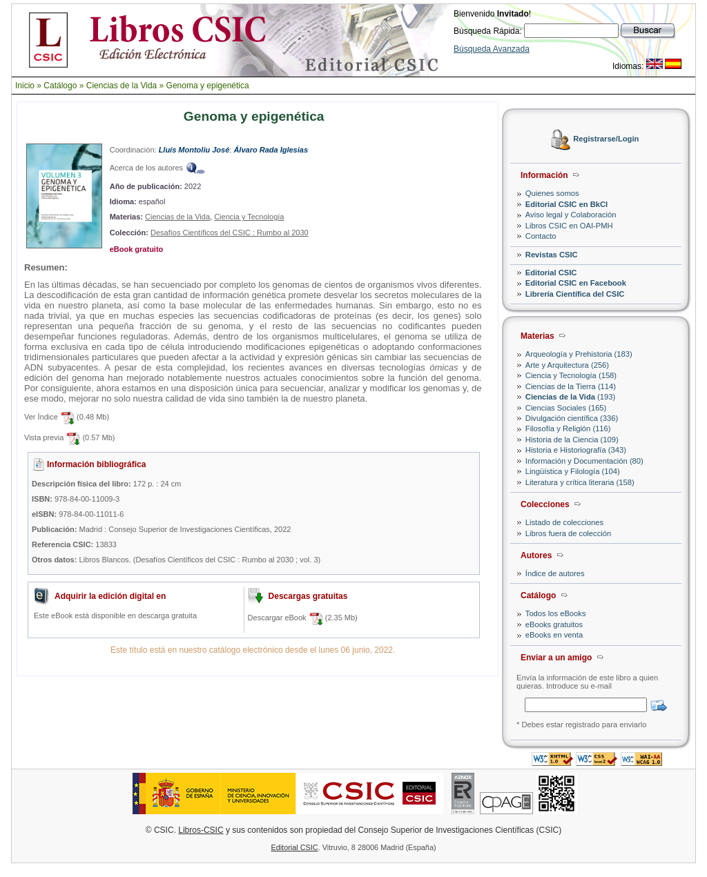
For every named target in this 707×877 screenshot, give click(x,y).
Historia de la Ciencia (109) (572, 439)
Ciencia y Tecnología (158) (571, 375)
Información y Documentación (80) (584, 461)
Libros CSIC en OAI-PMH (569, 225)
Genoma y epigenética (207, 85)
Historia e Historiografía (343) (575, 450)
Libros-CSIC (200, 830)
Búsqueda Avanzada (492, 49)
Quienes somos (552, 193)
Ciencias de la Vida (121, 85)
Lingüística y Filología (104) (572, 471)
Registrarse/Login (606, 139)
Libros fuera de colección (568, 533)
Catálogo (60, 85)
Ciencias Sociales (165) (566, 408)
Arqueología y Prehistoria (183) (578, 354)
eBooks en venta (554, 635)
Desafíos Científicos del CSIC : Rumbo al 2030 (230, 232)
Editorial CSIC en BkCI (566, 204)
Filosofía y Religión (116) (568, 428)
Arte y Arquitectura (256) (567, 365)
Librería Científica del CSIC (575, 294)
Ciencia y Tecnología (249, 217)
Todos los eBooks (555, 613)
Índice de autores (555, 573)
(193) (570, 397)
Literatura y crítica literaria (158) (580, 482)
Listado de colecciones (564, 522)
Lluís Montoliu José (194, 150)
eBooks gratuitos (554, 624)
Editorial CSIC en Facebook (575, 283)
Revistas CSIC (551, 254)
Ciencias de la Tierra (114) (570, 386)
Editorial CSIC (551, 272)
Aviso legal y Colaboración (571, 214)
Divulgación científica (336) (571, 418)
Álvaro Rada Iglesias (270, 150)
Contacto (540, 236)
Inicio (25, 85)
